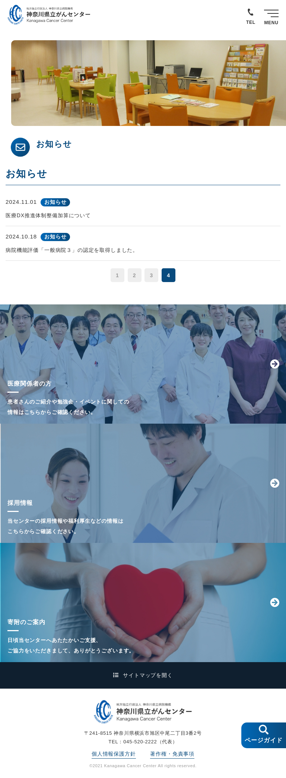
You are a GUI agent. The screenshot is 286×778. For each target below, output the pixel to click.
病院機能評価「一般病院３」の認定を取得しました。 (72, 250)
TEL (250, 22)
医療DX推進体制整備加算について (48, 215)
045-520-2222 (140, 741)
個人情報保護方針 (114, 754)
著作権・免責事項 (172, 754)
